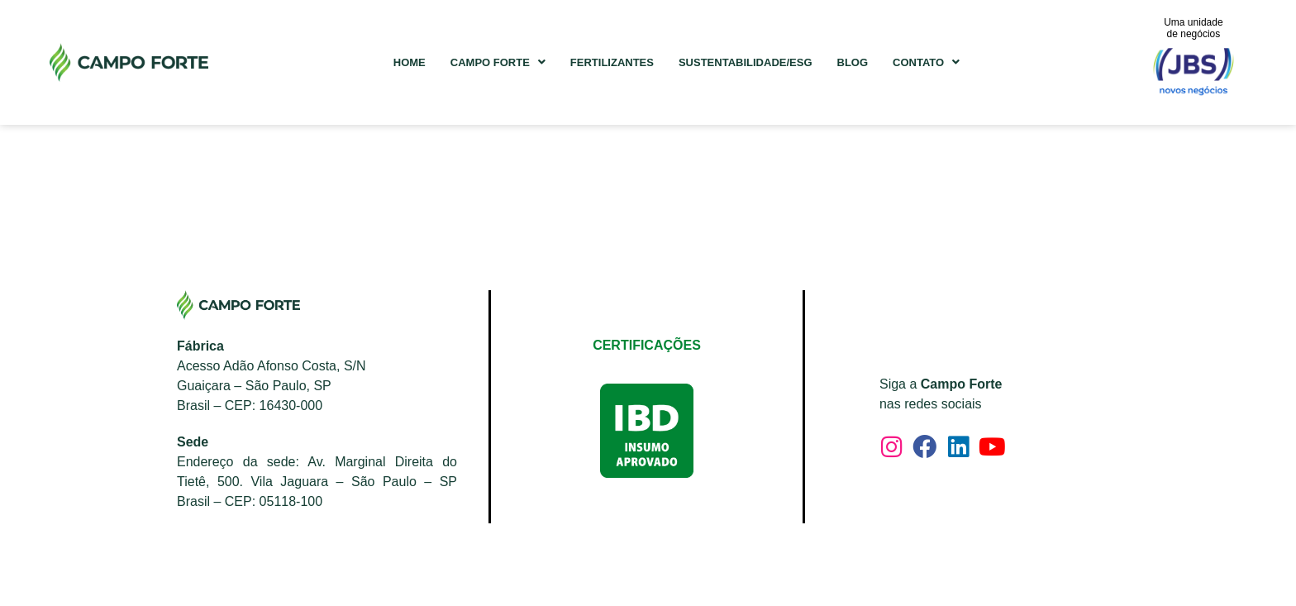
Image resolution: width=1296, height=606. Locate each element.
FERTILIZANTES (612, 62)
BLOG (853, 62)
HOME (409, 62)
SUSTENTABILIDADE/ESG (745, 62)
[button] (498, 62)
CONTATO (926, 62)
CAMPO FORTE (498, 62)
